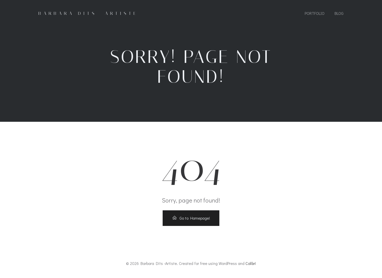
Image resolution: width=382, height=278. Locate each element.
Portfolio (315, 13)
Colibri (250, 263)
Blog (339, 13)
